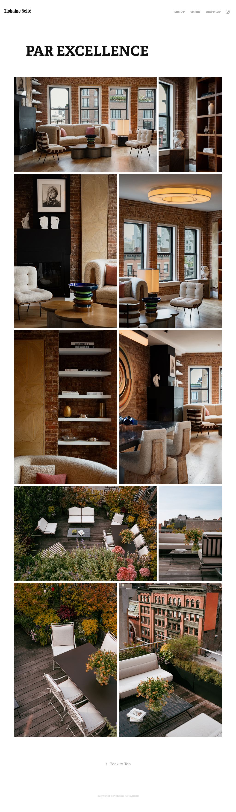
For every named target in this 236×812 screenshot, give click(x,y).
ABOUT (179, 12)
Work (195, 12)
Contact (213, 12)
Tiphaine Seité (17, 11)
